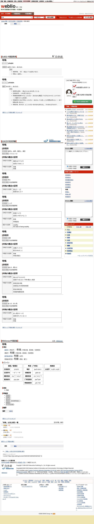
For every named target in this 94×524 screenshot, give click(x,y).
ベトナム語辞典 (81, 502)
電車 (43, 480)
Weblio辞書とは (8, 486)
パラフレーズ (13, 153)
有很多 (15, 292)
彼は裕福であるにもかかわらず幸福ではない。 (75, 127)
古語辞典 (41, 1)
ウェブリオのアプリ (27, 486)
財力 (14, 250)
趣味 (39, 481)
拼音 (29, 372)
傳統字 (6, 353)
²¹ (14, 376)
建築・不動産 (64, 480)
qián (17, 369)
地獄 (16, 98)
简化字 (12, 350)
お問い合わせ (43, 486)
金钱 (14, 285)
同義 (13, 205)
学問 (70, 480)
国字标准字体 (8, 356)
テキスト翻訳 (69, 148)
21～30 (88, 227)
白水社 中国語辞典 (9, 57)
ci (17, 379)
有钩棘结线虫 (69, 180)
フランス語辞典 (81, 497)
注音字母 (70, 248)
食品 (52, 481)
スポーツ (44, 481)
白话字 (47, 369)
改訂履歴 (66, 472)
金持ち (9, 67)
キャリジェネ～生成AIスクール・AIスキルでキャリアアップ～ (84, 507)
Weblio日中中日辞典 (21, 472)
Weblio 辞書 (4, 21)
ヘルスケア (34, 481)
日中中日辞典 (26, 1)
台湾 (21, 356)
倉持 (14, 151)
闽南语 (52, 366)
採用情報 (61, 490)
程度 (33, 279)
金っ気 (15, 303)
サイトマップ (7, 495)
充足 (17, 285)
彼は (25, 71)
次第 (25, 98)
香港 (5, 359)
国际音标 (7, 376)
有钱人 (67, 192)
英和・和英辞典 (18, 1)
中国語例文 (17, 13)
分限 (9, 238)
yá (36, 372)
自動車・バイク (50, 480)
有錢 (12, 352)
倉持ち (10, 151)
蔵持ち (19, 151)
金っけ (10, 303)
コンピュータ (37, 480)
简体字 (69, 253)
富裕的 (24, 285)
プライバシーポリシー (9, 493)
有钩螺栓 (68, 187)
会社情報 (61, 488)
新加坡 (31, 350)
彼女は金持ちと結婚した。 (75, 139)
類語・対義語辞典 (8, 1)
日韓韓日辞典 (34, 1)
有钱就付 (68, 196)
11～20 (78, 227)
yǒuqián (10, 63)
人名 (55, 481)
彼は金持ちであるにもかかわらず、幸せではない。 (75, 131)
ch (39, 372)
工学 (58, 480)
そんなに (27, 91)
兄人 (68, 229)
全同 (12, 182)
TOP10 (69, 227)
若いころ (44, 100)
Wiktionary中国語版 (9, 341)
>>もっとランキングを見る (85, 255)
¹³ (36, 376)
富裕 (14, 213)
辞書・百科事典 (65, 481)
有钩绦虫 (68, 184)
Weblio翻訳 (80, 491)
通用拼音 (7, 379)
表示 (11, 411)
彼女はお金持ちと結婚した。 (75, 136)
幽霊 (40, 95)
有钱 (19, 349)
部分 (10, 205)
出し (43, 104)
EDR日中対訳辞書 (9, 141)
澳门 (25, 359)
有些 (68, 240)
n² (39, 376)
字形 (11, 359)
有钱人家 (68, 194)
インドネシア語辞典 (82, 499)
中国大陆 (25, 350)
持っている (36, 91)
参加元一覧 (21, 462)
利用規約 (6, 491)
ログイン (83, 1)
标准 (8, 359)
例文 (15, 23)
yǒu (15, 369)
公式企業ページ (63, 486)
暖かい (30, 279)
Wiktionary (59, 341)
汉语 (68, 235)
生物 (49, 481)
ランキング (19, 112)
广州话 (35, 366)
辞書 (2, 1)
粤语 (29, 366)
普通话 (15, 366)
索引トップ (6, 112)
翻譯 (4, 411)
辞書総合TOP (90, 1)
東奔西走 (70, 251)
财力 (19, 255)
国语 (9, 366)
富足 (20, 289)
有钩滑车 (68, 182)
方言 (59, 481)
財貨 (14, 191)
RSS (54, 513)
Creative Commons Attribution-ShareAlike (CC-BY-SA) (42, 470)
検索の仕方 (6, 488)
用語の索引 (12, 112)
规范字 (6, 350)
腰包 (20, 292)
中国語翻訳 (28, 13)
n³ (19, 376)
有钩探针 (68, 175)
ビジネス (25, 480)
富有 (17, 283)
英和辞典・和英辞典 (82, 490)
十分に (19, 279)
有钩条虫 (68, 177)
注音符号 (7, 372)
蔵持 (24, 151)
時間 (49, 100)
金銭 (14, 279)
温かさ (10, 267)
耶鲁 (26, 372)
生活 (29, 481)
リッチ (10, 203)
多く (18, 191)
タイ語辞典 (80, 500)
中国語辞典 (19, 21)
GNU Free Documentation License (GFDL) (71, 470)
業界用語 (31, 480)
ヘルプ (5, 490)
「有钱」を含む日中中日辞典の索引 (15, 451)
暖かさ (15, 267)
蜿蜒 (68, 245)
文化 (26, 481)
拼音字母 (70, 243)
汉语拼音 (7, 369)
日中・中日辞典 (5, 13)
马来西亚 (37, 350)
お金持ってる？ (71, 109)
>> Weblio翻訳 (89, 148)
